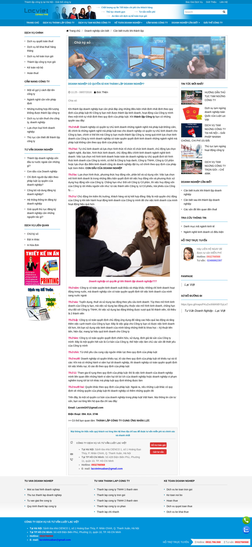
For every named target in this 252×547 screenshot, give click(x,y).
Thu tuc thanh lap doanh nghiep (44, 495)
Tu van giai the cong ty (39, 500)
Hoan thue (172, 500)
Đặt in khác (33, 239)
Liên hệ (223, 2)
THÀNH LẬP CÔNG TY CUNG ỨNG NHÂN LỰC (122, 420)
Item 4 (156, 74)
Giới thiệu (211, 2)
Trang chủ (32, 23)
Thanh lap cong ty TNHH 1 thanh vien (117, 489)
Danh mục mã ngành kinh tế (199, 226)
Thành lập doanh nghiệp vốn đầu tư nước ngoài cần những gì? (43, 162)
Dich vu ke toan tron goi (179, 489)
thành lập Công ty (144, 116)
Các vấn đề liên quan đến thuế (200, 209)
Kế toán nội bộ (35, 67)
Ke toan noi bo (174, 495)
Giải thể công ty (213, 23)
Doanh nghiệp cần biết (186, 23)
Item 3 (150, 74)
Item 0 (131, 74)
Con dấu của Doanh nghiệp (42, 171)
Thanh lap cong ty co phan (111, 506)
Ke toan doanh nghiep (179, 480)
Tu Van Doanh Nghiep (38, 480)
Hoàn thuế (32, 73)
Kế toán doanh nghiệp (128, 23)
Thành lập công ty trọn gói (41, 62)
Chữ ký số (32, 233)
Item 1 (137, 74)
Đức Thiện (101, 92)
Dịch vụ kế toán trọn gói (40, 56)
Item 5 (162, 74)
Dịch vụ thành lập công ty (58, 23)
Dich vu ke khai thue (178, 511)
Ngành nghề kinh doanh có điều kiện (204, 232)
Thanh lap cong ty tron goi (111, 495)
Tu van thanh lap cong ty (112, 480)
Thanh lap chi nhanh (108, 511)
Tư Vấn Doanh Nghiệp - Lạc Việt (205, 310)
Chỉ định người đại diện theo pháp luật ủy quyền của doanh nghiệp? (42, 181)
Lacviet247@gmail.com (89, 407)
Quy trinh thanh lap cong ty (41, 506)
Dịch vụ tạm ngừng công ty (94, 23)
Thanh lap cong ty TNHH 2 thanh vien (117, 500)
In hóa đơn (33, 245)
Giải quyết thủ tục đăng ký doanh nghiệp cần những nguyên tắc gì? (41, 213)
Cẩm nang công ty (157, 23)
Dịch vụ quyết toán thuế (40, 41)
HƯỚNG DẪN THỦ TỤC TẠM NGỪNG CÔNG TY (215, 96)
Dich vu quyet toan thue (179, 506)
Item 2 (144, 74)
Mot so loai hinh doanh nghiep (43, 489)
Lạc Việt (190, 284)
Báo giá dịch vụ (194, 2)
